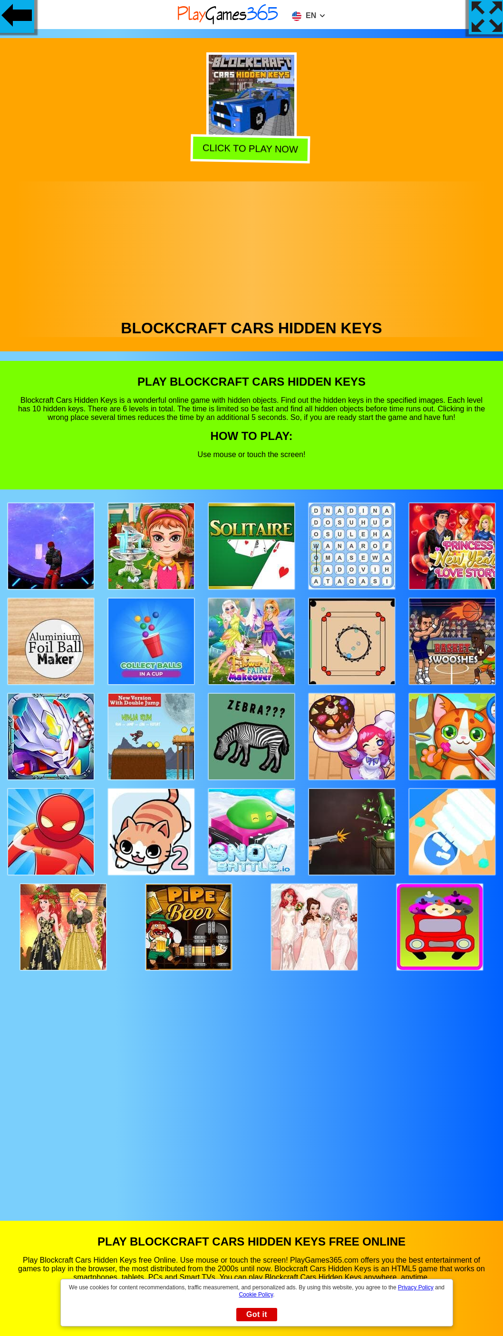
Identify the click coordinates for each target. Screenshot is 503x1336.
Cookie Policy (256, 1294)
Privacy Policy (416, 1287)
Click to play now (252, 147)
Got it (256, 1314)
